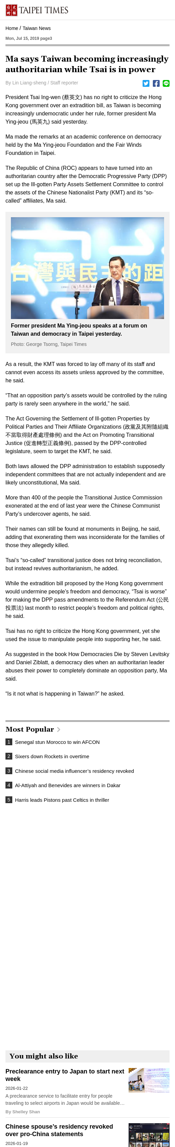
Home (11, 28)
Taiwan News (36, 28)
